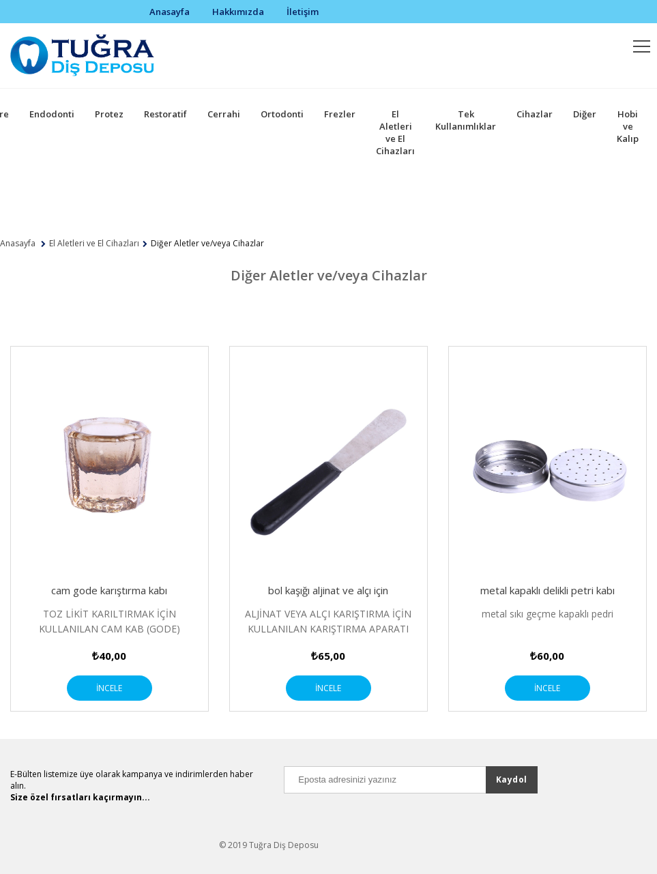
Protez (109, 114)
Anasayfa (169, 11)
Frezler (339, 114)
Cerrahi (223, 114)
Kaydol (511, 779)
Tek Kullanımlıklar (465, 120)
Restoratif (165, 114)
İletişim (303, 11)
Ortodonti (282, 114)
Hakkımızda (238, 11)
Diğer (584, 114)
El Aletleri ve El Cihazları (395, 132)
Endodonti (51, 114)
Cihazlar (534, 114)
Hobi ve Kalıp (628, 126)
